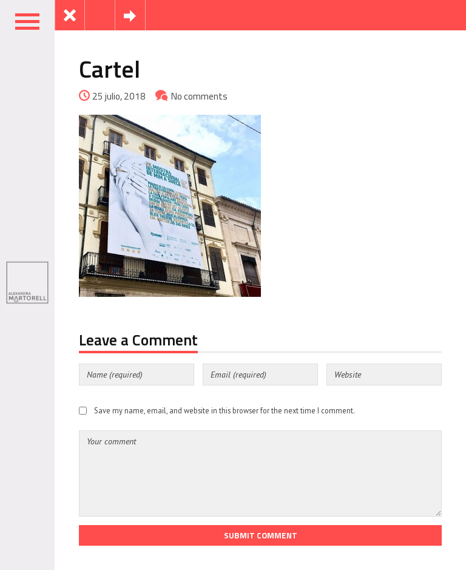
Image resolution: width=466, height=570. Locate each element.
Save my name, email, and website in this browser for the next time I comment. (224, 410)
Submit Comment (260, 535)
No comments (199, 96)
